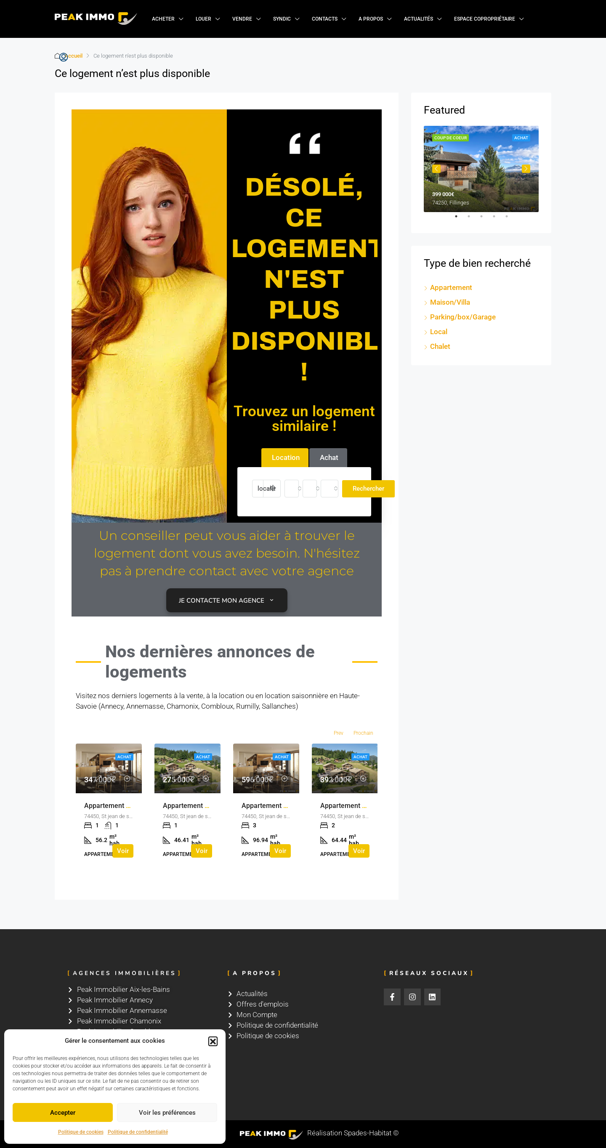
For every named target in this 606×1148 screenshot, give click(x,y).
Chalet (440, 346)
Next (526, 169)
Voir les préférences (167, 1112)
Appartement (451, 287)
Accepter (62, 1112)
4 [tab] (498, 219)
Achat (124, 757)
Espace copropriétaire (484, 19)
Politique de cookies (81, 1132)
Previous (436, 169)
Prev (338, 733)
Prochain (363, 733)
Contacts (325, 19)
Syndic (282, 19)
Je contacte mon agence (227, 600)
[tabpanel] (481, 169)
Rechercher (368, 488)
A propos (371, 19)
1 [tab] (460, 219)
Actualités (418, 19)
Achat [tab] (329, 457)
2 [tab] (473, 219)
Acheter (163, 19)
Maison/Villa (450, 302)
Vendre (242, 19)
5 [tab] (511, 219)
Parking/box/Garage (463, 317)
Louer (203, 19)
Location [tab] (286, 457)
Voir (123, 851)
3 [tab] (485, 219)
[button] (213, 1041)
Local (438, 331)
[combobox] (291, 488)
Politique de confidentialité (138, 1132)
